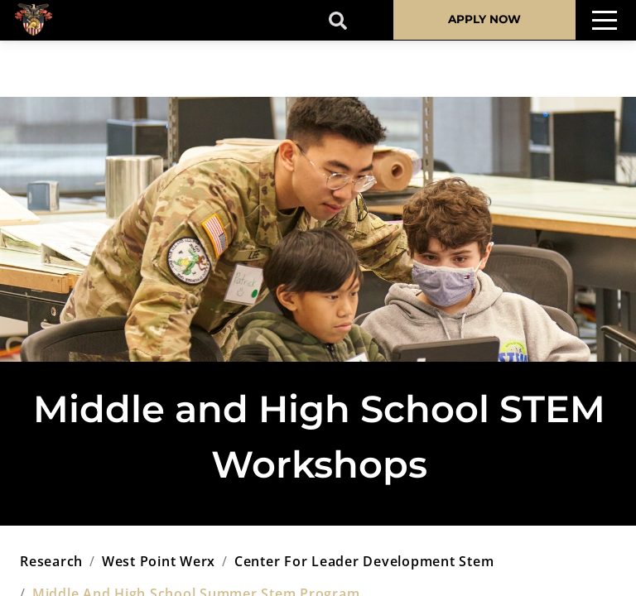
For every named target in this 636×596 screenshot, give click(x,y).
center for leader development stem (364, 561)
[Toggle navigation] (604, 20)
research (51, 561)
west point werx (158, 561)
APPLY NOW (484, 19)
